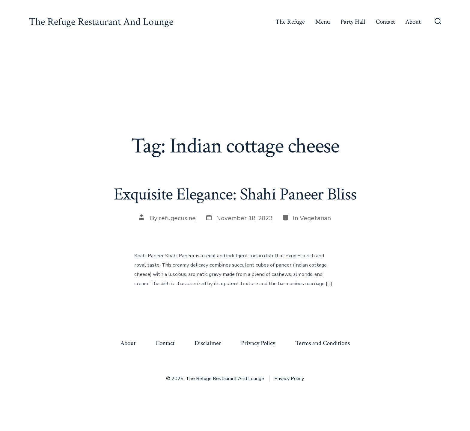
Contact (385, 22)
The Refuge (290, 22)
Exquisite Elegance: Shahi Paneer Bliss (235, 194)
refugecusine (177, 218)
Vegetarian (315, 218)
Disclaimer (208, 343)
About (413, 22)
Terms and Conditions (322, 343)
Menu (322, 22)
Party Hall (353, 22)
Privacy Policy (258, 343)
